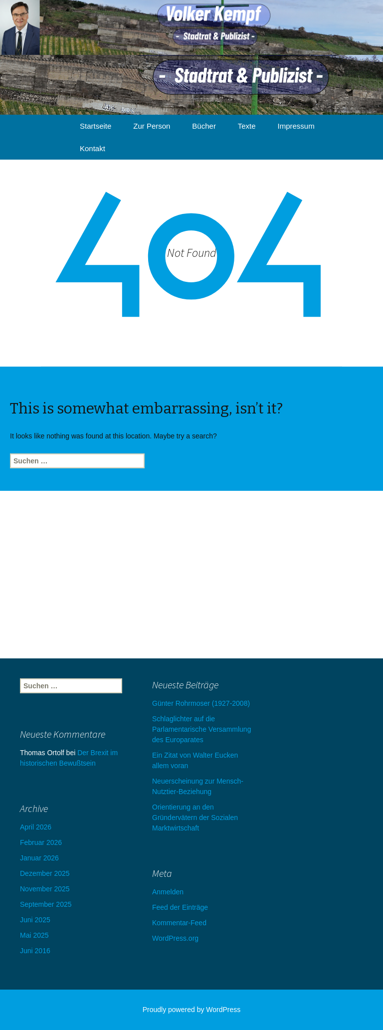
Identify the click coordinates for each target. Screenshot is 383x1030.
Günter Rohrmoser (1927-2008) (201, 703)
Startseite (95, 126)
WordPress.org (175, 938)
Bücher (204, 126)
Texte (247, 126)
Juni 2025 (35, 920)
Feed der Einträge (180, 907)
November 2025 (45, 889)
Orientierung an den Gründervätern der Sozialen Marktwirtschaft (195, 817)
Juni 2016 (35, 951)
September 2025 (46, 904)
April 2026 (35, 827)
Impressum (296, 126)
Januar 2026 (39, 858)
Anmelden (168, 892)
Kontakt (92, 148)
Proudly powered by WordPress (192, 1010)
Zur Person (151, 126)
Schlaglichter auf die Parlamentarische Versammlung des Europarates (201, 729)
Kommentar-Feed (179, 923)
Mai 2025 (34, 935)
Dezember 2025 (45, 873)
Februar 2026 (41, 842)
